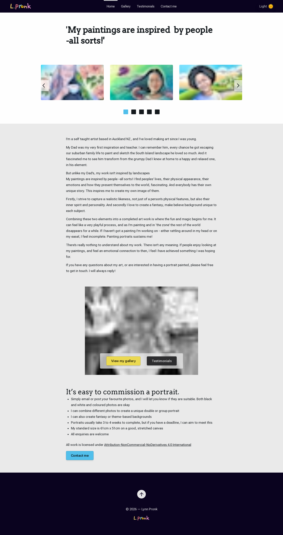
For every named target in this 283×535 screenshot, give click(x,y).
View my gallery (123, 361)
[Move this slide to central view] (125, 112)
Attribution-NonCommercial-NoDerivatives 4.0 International (147, 445)
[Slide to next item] (238, 85)
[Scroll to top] (141, 492)
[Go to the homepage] (20, 6)
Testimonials (145, 6)
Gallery (125, 6)
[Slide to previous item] (45, 85)
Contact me (169, 6)
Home (111, 6)
